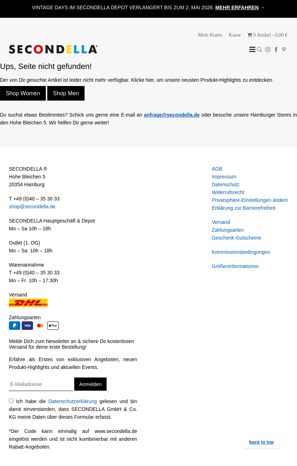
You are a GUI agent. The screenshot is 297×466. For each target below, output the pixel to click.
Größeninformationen (235, 266)
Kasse (235, 35)
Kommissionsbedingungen (241, 252)
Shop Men (66, 93)
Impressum (224, 177)
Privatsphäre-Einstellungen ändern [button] (250, 200)
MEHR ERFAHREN (237, 7)
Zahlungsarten (228, 230)
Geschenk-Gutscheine (236, 238)
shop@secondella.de (32, 206)
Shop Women (23, 93)
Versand (221, 222)
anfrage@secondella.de (172, 115)
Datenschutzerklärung (72, 401)
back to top (261, 442)
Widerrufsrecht (228, 192)
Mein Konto (210, 35)
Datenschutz (225, 184)
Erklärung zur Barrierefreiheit (243, 208)
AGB (217, 169)
